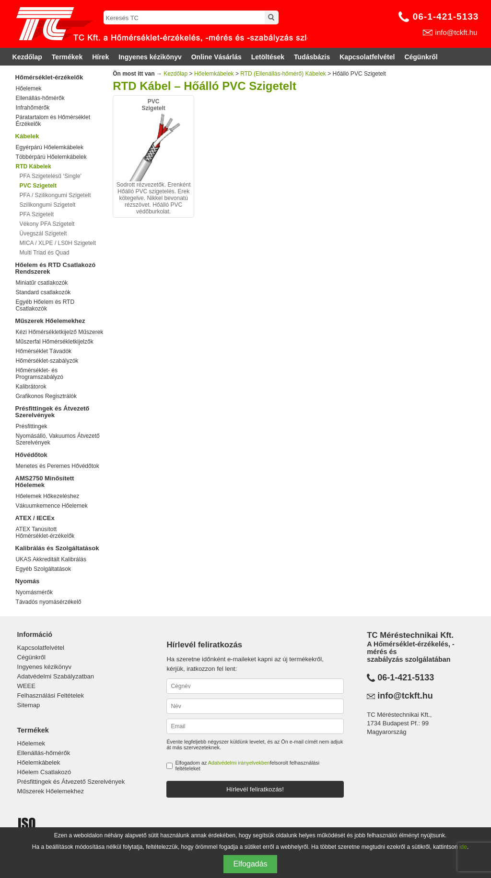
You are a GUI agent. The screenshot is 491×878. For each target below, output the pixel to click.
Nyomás (27, 581)
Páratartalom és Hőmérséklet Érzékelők (53, 120)
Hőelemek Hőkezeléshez (48, 496)
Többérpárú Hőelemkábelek (51, 157)
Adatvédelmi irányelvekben (239, 763)
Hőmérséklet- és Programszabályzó (39, 373)
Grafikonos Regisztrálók (46, 396)
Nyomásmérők (34, 592)
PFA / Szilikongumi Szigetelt (55, 195)
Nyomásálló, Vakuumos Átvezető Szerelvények (58, 439)
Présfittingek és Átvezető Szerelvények (52, 412)
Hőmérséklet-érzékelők (49, 77)
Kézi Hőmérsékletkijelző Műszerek (60, 332)
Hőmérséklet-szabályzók (47, 360)
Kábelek (27, 136)
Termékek (67, 57)
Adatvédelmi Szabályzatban (55, 676)
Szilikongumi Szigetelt (48, 204)
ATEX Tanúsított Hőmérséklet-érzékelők (45, 532)
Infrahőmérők (33, 107)
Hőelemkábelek (214, 73)
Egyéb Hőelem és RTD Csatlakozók (45, 305)
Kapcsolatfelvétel (367, 57)
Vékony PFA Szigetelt (47, 224)
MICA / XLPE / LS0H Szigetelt (58, 243)
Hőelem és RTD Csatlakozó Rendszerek (55, 268)
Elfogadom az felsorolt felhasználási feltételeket (247, 765)
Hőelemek (29, 88)
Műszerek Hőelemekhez (50, 320)
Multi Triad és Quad (45, 252)
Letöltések (267, 57)
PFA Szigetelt (37, 214)
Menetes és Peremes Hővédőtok (57, 466)
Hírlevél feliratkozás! (255, 789)
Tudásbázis (312, 57)
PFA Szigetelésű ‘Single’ (51, 176)
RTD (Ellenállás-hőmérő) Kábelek (283, 73)
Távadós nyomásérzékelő (49, 602)
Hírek (100, 57)
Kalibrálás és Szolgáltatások (57, 548)
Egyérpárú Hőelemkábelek (49, 147)
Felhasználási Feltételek (50, 695)
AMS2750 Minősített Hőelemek (44, 482)
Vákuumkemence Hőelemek (52, 505)
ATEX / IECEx (35, 518)
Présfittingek (31, 426)
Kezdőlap (27, 57)
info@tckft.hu (456, 32)
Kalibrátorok (31, 386)
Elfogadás (250, 864)
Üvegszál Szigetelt (43, 233)
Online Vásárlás (216, 57)
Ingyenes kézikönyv (150, 57)
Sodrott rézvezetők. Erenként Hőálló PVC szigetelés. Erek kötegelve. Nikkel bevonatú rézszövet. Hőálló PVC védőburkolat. (153, 156)
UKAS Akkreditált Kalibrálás (51, 559)
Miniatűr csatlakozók (42, 282)
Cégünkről (420, 57)
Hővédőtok (31, 454)
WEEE (26, 685)
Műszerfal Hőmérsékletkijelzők (55, 341)
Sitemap (28, 705)
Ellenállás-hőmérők (40, 98)
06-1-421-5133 (446, 16)
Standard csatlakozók (43, 292)
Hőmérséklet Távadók (44, 351)
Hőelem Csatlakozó (44, 772)
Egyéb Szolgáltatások (43, 569)
